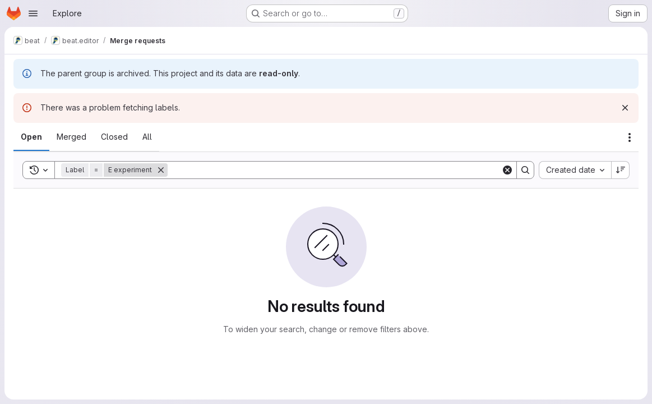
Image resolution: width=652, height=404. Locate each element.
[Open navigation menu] (33, 13)
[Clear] (507, 170)
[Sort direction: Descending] (621, 170)
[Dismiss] (625, 107)
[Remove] (161, 170)
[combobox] (575, 170)
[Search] (334, 170)
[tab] (31, 137)
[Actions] (630, 137)
